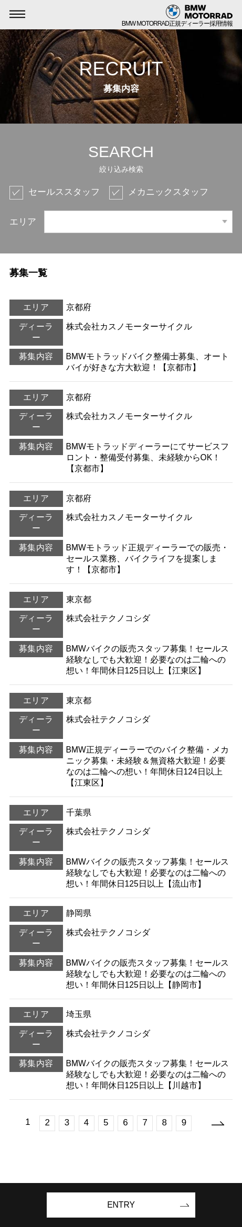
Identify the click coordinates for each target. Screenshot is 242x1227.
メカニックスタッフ (168, 192)
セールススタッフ (64, 192)
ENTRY (121, 1204)
